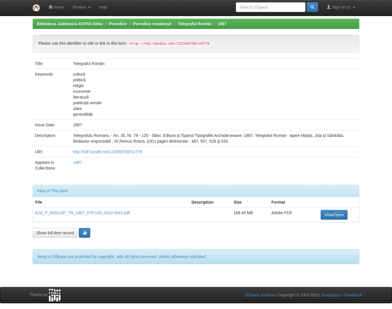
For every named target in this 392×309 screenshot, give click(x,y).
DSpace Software (261, 295)
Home (56, 7)
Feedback (353, 295)
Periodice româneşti (152, 23)
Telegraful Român (194, 23)
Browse (81, 7)
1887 (221, 23)
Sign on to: (341, 7)
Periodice (118, 23)
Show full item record (55, 233)
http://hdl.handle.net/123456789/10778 (107, 151)
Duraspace (331, 295)
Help (103, 7)
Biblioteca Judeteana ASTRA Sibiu (70, 23)
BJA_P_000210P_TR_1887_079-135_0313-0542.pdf (82, 212)
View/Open (334, 214)
